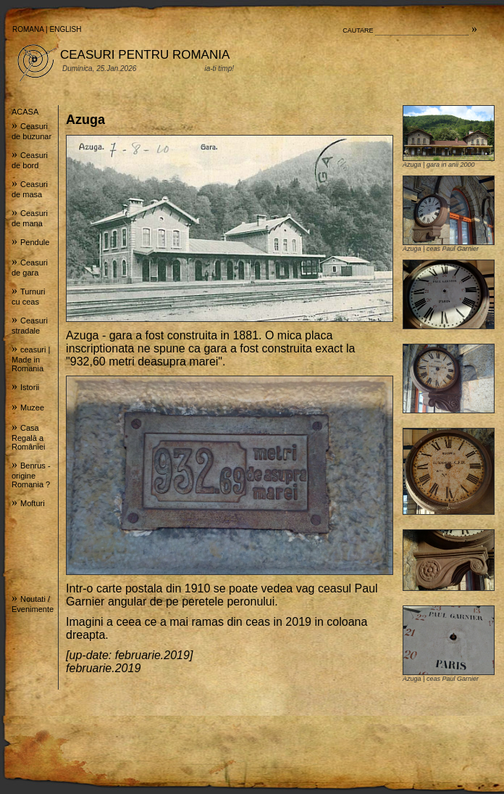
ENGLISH (66, 29)
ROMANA (27, 29)
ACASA (25, 111)
